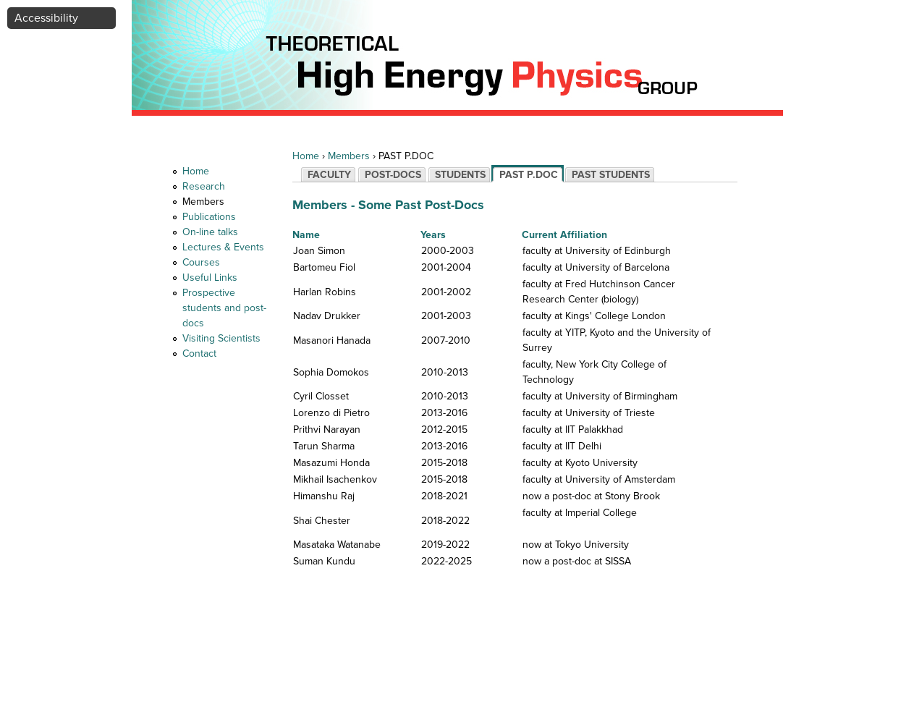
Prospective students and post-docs (224, 308)
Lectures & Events (223, 247)
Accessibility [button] (46, 18)
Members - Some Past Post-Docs (388, 205)
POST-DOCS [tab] (393, 175)
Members (203, 201)
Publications (209, 217)
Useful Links (209, 277)
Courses (201, 262)
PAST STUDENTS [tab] (611, 175)
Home (195, 171)
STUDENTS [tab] (460, 175)
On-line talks (210, 232)
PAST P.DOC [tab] (528, 175)
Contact (199, 353)
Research (203, 186)
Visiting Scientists (221, 338)
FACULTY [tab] (329, 175)
